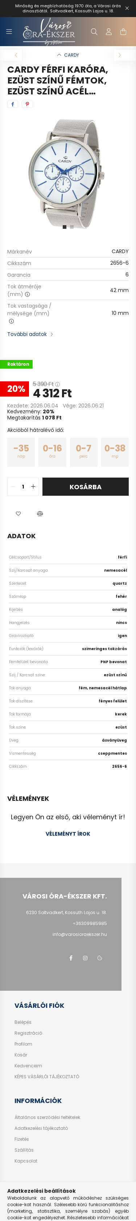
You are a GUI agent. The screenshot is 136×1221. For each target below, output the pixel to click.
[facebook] (12, 104)
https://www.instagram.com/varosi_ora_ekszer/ (85, 958)
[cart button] (123, 31)
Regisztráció (28, 1033)
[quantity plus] (33, 486)
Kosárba (86, 486)
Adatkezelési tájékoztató (41, 1128)
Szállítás (24, 1150)
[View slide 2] (72, 227)
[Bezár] (126, 8)
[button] (18, 514)
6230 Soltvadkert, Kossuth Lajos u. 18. (66, 912)
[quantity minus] (13, 486)
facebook (70, 958)
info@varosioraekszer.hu (80, 934)
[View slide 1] (64, 227)
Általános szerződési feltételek (47, 1117)
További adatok (27, 334)
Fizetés (22, 1139)
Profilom (23, 1044)
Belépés (23, 1022)
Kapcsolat (26, 1161)
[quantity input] (23, 486)
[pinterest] (27, 104)
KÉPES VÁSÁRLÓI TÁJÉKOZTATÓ (47, 1076)
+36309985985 (90, 923)
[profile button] (109, 31)
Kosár (21, 1055)
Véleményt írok (68, 833)
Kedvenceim (28, 1065)
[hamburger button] (9, 31)
